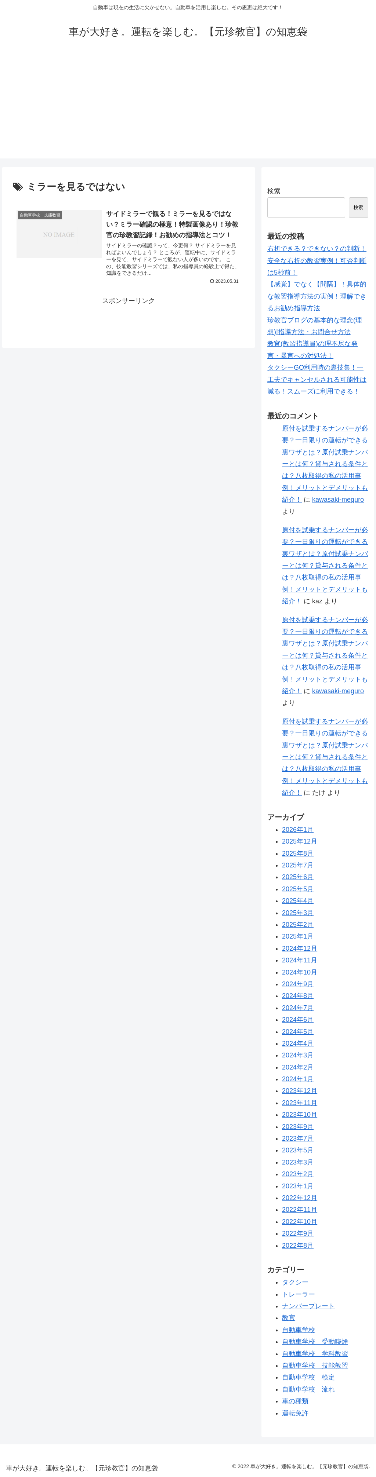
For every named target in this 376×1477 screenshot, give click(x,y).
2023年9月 (298, 1126)
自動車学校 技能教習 (315, 1365)
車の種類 (295, 1401)
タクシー (295, 1282)
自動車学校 (298, 1330)
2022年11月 (299, 1209)
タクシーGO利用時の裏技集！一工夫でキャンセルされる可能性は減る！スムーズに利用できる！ (316, 379)
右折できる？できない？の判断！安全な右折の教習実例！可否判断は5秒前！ (316, 260)
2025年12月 (299, 841)
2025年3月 (298, 913)
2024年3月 (298, 1055)
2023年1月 (298, 1186)
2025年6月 (298, 877)
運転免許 (295, 1413)
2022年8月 (298, 1245)
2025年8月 (298, 853)
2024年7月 (298, 1008)
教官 (288, 1317)
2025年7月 (298, 865)
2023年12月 (299, 1090)
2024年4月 (298, 1043)
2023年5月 (298, 1150)
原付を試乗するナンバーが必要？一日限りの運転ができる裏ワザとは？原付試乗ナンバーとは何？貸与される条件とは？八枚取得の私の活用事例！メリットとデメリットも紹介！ (325, 464)
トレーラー (298, 1294)
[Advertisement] (188, 107)
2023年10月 (299, 1114)
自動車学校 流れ (308, 1389)
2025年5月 (298, 889)
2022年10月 (299, 1221)
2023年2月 (298, 1174)
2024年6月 (298, 1019)
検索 (274, 191)
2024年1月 (298, 1079)
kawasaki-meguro (338, 499)
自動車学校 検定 (308, 1377)
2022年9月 (298, 1233)
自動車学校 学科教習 (315, 1353)
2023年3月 (298, 1162)
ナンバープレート (308, 1306)
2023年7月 (298, 1138)
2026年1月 (298, 829)
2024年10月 (299, 972)
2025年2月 (298, 924)
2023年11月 (299, 1103)
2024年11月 (299, 960)
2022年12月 (299, 1198)
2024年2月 (298, 1067)
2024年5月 (298, 1031)
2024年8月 (298, 995)
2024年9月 (298, 984)
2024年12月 (299, 948)
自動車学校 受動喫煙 (315, 1341)
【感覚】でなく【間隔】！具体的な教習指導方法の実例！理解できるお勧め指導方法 (316, 296)
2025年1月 (298, 936)
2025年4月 (298, 900)
